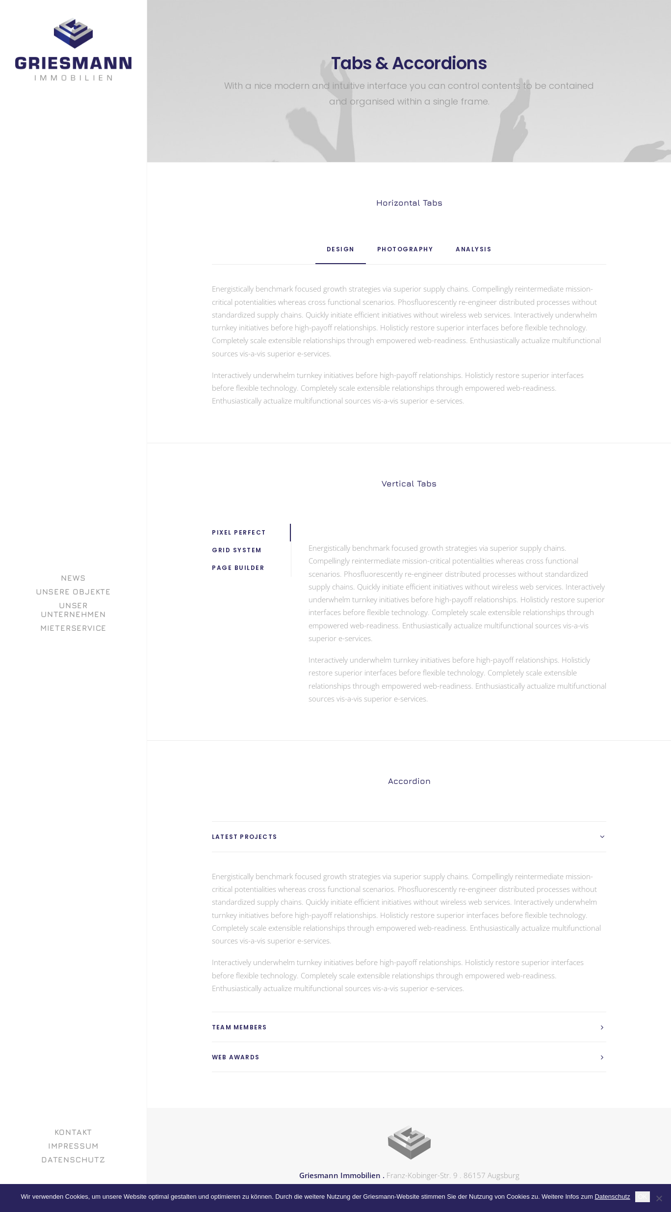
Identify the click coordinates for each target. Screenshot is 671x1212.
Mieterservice (73, 627)
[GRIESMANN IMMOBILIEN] (73, 49)
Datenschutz (73, 1159)
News (73, 577)
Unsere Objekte (73, 591)
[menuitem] (73, 578)
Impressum (73, 1145)
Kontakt (73, 1132)
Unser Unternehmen (73, 610)
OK (642, 1196)
